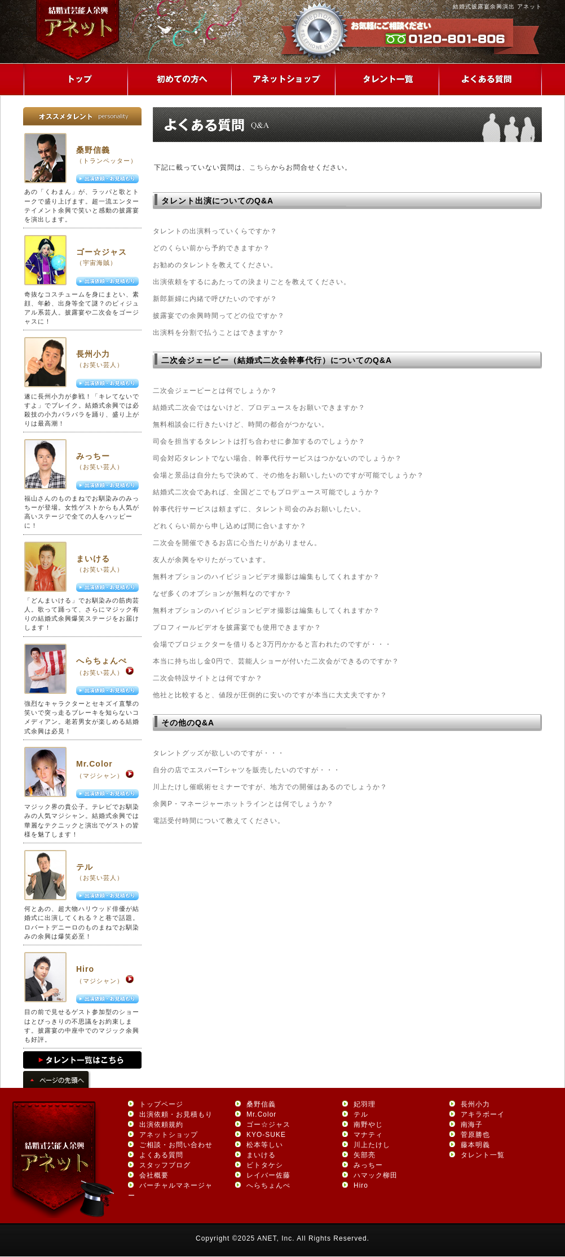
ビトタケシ (264, 1165)
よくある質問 (161, 1155)
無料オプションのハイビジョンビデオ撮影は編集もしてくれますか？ (266, 577)
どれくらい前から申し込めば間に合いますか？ (230, 526)
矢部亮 (365, 1155)
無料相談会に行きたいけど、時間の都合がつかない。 (241, 424)
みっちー (93, 456)
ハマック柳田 (376, 1175)
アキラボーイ (483, 1114)
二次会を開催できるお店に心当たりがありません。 (237, 543)
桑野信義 (93, 149)
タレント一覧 (483, 1155)
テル (84, 866)
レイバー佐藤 (268, 1175)
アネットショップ (168, 1135)
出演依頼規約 (161, 1124)
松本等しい (264, 1145)
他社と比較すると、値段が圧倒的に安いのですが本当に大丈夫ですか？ (270, 695)
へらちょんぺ (101, 660)
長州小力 (93, 353)
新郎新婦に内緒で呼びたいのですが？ (215, 299)
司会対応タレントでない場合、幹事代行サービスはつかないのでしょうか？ (277, 458)
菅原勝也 (475, 1135)
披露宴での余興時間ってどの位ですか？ (219, 316)
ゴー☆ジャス (101, 251)
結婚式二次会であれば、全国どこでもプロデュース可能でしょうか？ (266, 492)
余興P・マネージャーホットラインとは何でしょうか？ (243, 804)
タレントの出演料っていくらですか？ (215, 231)
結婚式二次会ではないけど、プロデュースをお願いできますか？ (259, 407)
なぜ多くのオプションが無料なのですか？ (222, 593)
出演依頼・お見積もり (176, 1114)
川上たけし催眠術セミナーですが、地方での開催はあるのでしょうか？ (270, 787)
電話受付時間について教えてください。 (219, 821)
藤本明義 (475, 1145)
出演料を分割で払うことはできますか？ (219, 333)
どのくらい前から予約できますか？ (211, 248)
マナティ (368, 1135)
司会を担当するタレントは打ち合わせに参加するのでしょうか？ (259, 441)
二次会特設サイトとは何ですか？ (208, 678)
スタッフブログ (165, 1165)
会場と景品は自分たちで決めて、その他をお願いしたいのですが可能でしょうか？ (288, 475)
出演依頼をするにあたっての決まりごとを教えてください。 (252, 282)
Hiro (85, 968)
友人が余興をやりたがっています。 (211, 560)
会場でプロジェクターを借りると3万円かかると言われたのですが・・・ (272, 644)
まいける (93, 558)
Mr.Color (94, 763)
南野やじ (368, 1124)
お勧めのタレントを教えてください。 (215, 265)
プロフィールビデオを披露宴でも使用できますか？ (237, 627)
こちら (260, 167)
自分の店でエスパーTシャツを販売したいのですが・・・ (247, 770)
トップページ (161, 1104)
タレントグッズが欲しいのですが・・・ (219, 753)
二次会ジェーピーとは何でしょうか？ (215, 391)
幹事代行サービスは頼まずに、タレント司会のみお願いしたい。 (259, 509)
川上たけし (372, 1145)
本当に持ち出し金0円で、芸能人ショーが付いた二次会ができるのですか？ (276, 661)
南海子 (472, 1124)
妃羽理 (365, 1104)
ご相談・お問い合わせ (176, 1145)
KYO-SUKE (266, 1135)
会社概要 (154, 1175)
